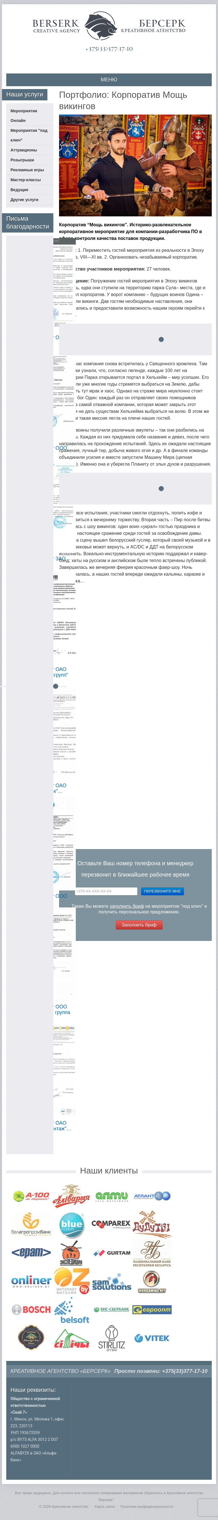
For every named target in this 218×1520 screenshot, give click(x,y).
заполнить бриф (127, 906)
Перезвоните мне (162, 891)
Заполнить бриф (139, 924)
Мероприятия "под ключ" (29, 135)
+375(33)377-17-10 (109, 49)
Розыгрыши (22, 160)
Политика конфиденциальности (146, 1507)
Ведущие (19, 189)
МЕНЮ (109, 80)
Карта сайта (105, 1507)
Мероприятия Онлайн (24, 116)
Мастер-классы (26, 180)
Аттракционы (24, 150)
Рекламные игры (27, 170)
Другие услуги (24, 199)
